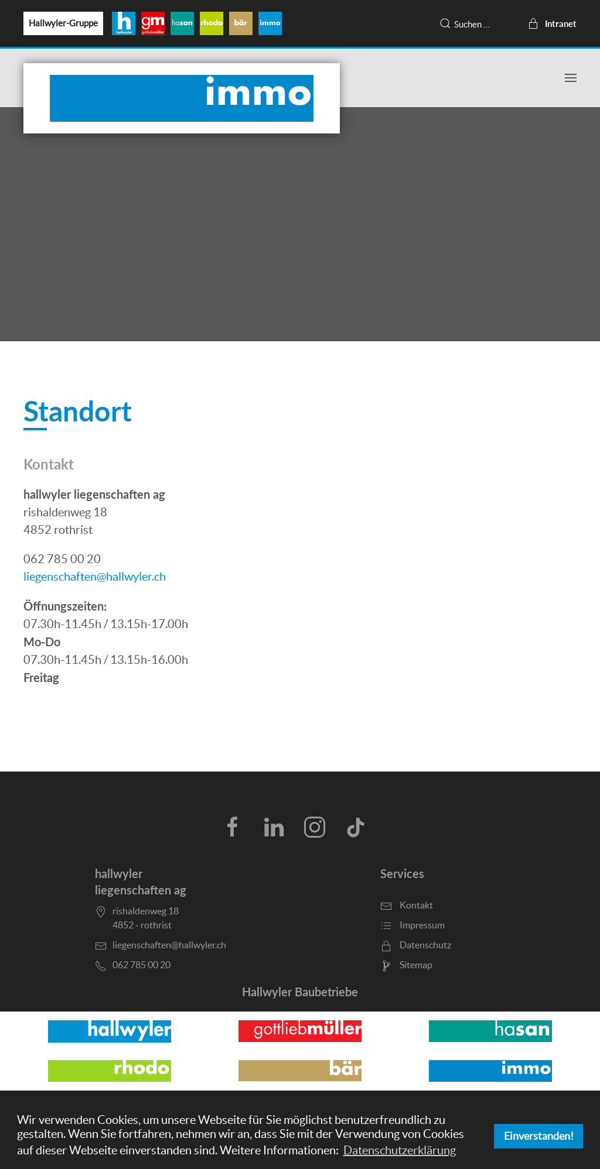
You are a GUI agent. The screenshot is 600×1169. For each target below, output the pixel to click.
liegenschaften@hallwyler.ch (94, 576)
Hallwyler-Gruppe (63, 23)
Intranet (552, 23)
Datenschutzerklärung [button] (399, 1150)
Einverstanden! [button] (539, 1136)
